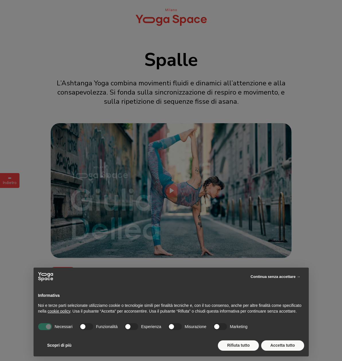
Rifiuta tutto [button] (238, 345)
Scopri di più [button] (59, 345)
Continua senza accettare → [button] (275, 276)
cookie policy (59, 311)
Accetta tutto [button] (282, 345)
